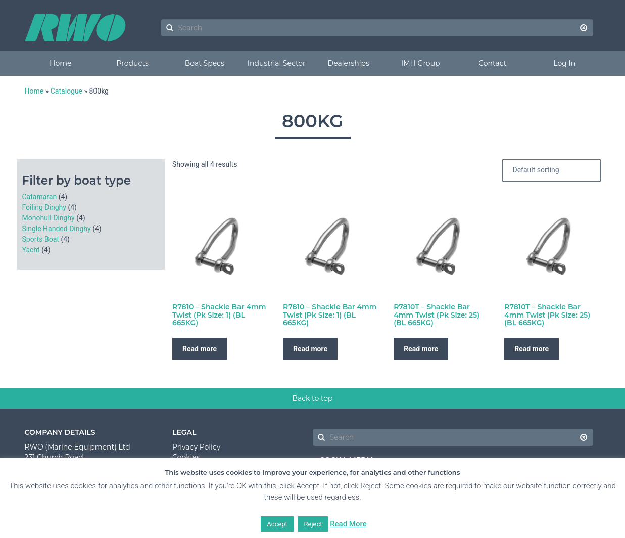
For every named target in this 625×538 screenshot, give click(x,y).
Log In (564, 63)
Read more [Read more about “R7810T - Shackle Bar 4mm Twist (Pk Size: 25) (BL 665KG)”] (421, 349)
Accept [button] (277, 524)
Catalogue (66, 91)
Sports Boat (40, 239)
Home (60, 63)
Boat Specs (204, 63)
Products (133, 63)
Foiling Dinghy (44, 207)
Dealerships (348, 63)
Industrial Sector (277, 63)
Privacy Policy (196, 447)
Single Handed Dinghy (56, 229)
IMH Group (420, 63)
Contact (492, 63)
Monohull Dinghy (48, 218)
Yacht (31, 250)
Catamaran (39, 197)
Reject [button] (313, 524)
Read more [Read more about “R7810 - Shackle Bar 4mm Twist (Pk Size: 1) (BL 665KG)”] (199, 349)
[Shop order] (551, 170)
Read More (348, 523)
